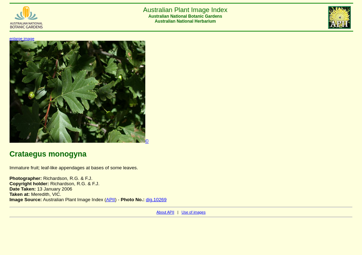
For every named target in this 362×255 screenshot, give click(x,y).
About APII (165, 212)
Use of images (193, 212)
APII (110, 199)
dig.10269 (156, 199)
